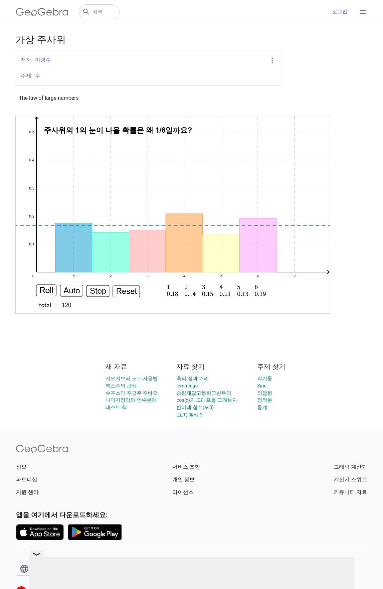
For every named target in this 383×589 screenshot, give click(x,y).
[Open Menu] (363, 12)
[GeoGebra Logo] (42, 12)
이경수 (43, 60)
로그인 (339, 12)
